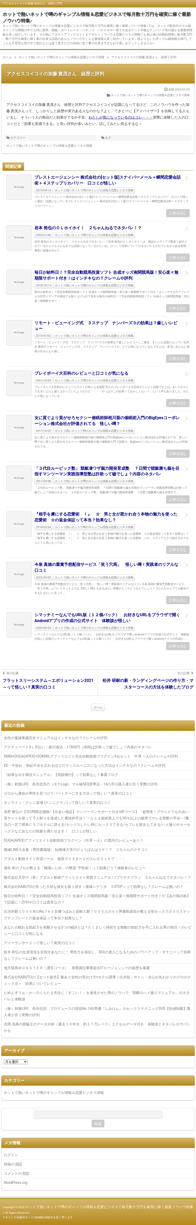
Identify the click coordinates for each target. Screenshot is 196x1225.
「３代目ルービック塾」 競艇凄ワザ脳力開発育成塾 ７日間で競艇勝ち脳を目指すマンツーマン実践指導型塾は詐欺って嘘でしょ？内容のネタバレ (106, 471)
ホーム (98, 707)
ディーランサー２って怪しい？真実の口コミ (39, 943)
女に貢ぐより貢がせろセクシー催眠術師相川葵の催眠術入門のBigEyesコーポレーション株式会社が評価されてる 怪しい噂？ (107, 420)
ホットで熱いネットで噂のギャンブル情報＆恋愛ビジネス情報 (150, 95)
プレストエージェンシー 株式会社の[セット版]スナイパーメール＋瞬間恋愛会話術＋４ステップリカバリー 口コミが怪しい (107, 180)
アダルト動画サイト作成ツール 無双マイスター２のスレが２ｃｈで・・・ (64, 859)
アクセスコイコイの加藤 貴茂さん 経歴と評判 (55, 73)
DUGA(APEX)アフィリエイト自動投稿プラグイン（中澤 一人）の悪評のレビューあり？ (73, 840)
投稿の (13, 1164)
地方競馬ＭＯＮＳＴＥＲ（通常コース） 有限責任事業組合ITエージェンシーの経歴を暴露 (77, 968)
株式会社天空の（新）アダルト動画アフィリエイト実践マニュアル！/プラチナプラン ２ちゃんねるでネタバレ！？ (97, 877)
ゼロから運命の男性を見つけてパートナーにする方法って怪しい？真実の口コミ (68, 793)
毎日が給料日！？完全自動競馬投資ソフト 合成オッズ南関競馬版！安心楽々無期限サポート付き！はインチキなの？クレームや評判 (106, 275)
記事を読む (178, 213)
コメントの (16, 1173)
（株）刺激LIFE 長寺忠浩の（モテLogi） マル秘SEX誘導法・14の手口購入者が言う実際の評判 (80, 784)
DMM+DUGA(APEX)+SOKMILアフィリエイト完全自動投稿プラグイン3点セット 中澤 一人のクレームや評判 (91, 756)
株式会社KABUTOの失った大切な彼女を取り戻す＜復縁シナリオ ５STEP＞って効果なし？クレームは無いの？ (93, 887)
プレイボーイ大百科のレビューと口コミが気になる (81, 373)
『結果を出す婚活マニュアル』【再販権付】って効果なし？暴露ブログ (61, 775)
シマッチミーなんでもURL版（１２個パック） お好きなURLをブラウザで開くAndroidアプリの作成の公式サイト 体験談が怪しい (107, 617)
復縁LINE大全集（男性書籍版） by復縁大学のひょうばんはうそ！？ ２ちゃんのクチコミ (76, 850)
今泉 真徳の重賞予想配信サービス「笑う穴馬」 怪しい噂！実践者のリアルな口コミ (106, 567)
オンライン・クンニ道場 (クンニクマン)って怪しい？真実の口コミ (57, 802)
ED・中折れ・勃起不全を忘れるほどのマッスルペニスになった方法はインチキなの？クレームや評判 (84, 765)
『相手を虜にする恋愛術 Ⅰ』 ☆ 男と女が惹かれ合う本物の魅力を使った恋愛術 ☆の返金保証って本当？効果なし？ (105, 517)
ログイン (11, 1155)
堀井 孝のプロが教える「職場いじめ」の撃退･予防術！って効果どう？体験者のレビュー (75, 868)
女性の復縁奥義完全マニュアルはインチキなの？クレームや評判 (55, 738)
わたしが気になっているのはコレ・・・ (121, 117)
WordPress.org (15, 1183)
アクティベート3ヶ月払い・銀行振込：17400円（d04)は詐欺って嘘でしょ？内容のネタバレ (78, 747)
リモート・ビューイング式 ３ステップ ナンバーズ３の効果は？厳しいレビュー (105, 325)
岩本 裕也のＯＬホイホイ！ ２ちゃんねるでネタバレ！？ (88, 227)
